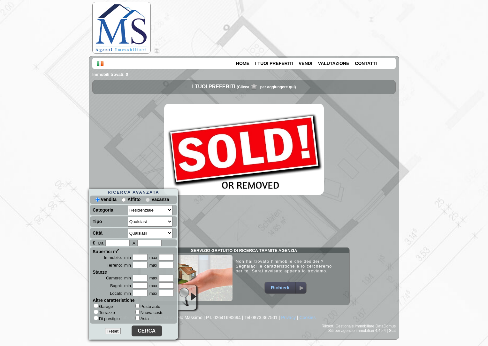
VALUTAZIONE (333, 63)
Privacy (288, 317)
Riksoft (327, 326)
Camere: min (118, 278)
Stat (392, 330)
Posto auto (147, 306)
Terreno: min (119, 265)
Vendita (106, 199)
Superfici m (106, 251)
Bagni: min (120, 285)
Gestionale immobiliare (354, 326)
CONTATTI (366, 63)
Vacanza (160, 199)
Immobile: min (117, 257)
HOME (242, 63)
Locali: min (120, 293)
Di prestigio (107, 318)
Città (98, 233)
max (153, 257)
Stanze (100, 272)
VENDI (305, 63)
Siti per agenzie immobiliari (351, 330)
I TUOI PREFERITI (274, 63)
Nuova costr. (149, 312)
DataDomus (386, 326)
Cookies (308, 317)
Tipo (97, 221)
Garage (103, 306)
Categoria (103, 210)
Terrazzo (104, 312)
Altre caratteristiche (114, 300)
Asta (142, 318)
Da (100, 243)
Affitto (134, 199)
